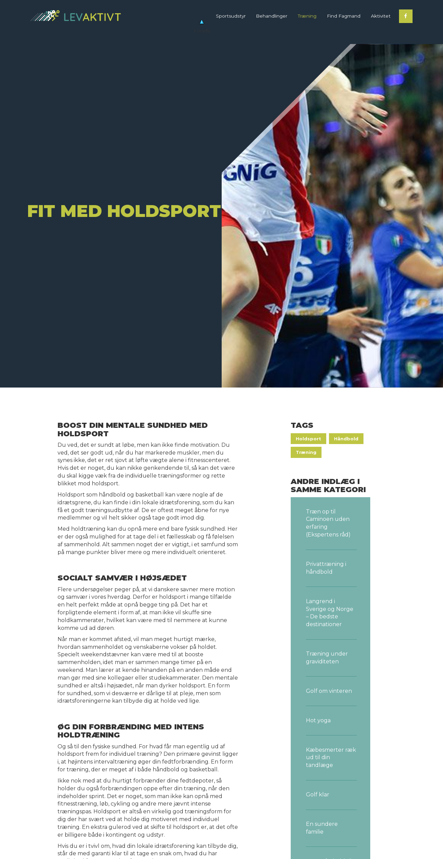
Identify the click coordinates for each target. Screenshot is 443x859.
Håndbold (346, 438)
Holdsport (308, 438)
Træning (306, 452)
